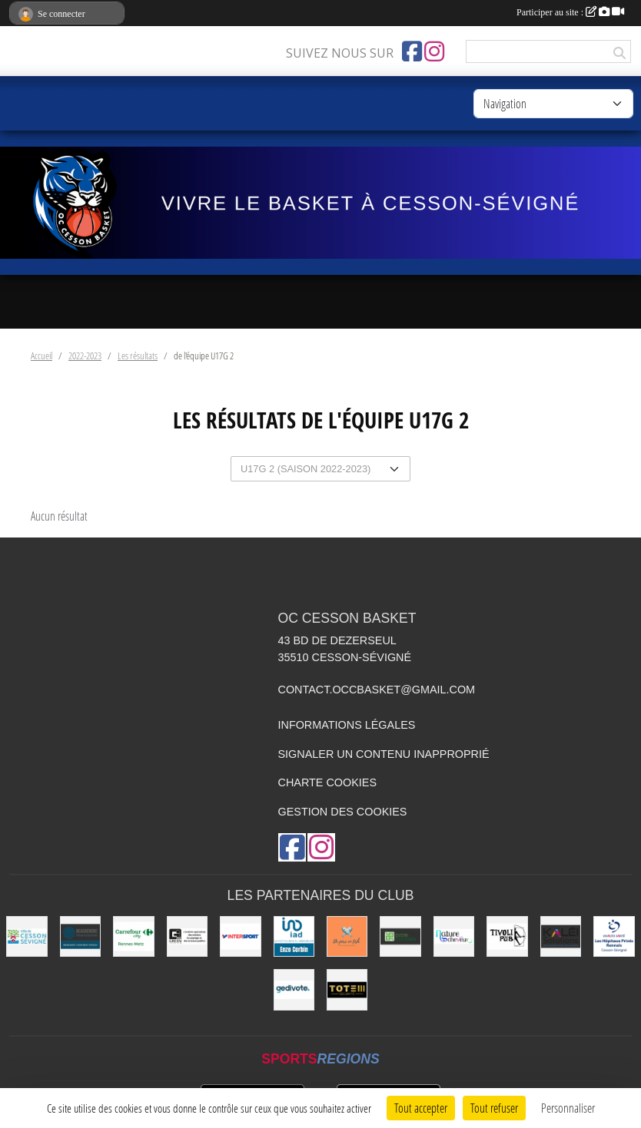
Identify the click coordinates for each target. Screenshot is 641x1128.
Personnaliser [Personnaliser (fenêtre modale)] (568, 1108)
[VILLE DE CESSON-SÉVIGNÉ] (26, 936)
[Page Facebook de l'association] (412, 51)
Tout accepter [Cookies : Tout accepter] (420, 1108)
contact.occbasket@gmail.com (377, 689)
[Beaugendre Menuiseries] (80, 936)
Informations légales (347, 725)
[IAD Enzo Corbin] (294, 936)
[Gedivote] (294, 989)
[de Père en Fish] (347, 936)
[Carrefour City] (133, 936)
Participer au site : (570, 12)
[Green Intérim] (187, 936)
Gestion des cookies (342, 811)
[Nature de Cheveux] (453, 936)
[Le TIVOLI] (507, 936)
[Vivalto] (613, 936)
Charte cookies (327, 782)
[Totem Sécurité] (347, 989)
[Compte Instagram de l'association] (434, 51)
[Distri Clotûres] (400, 936)
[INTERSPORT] (240, 936)
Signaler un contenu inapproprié (384, 754)
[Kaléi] (560, 936)
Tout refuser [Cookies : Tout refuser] (494, 1108)
